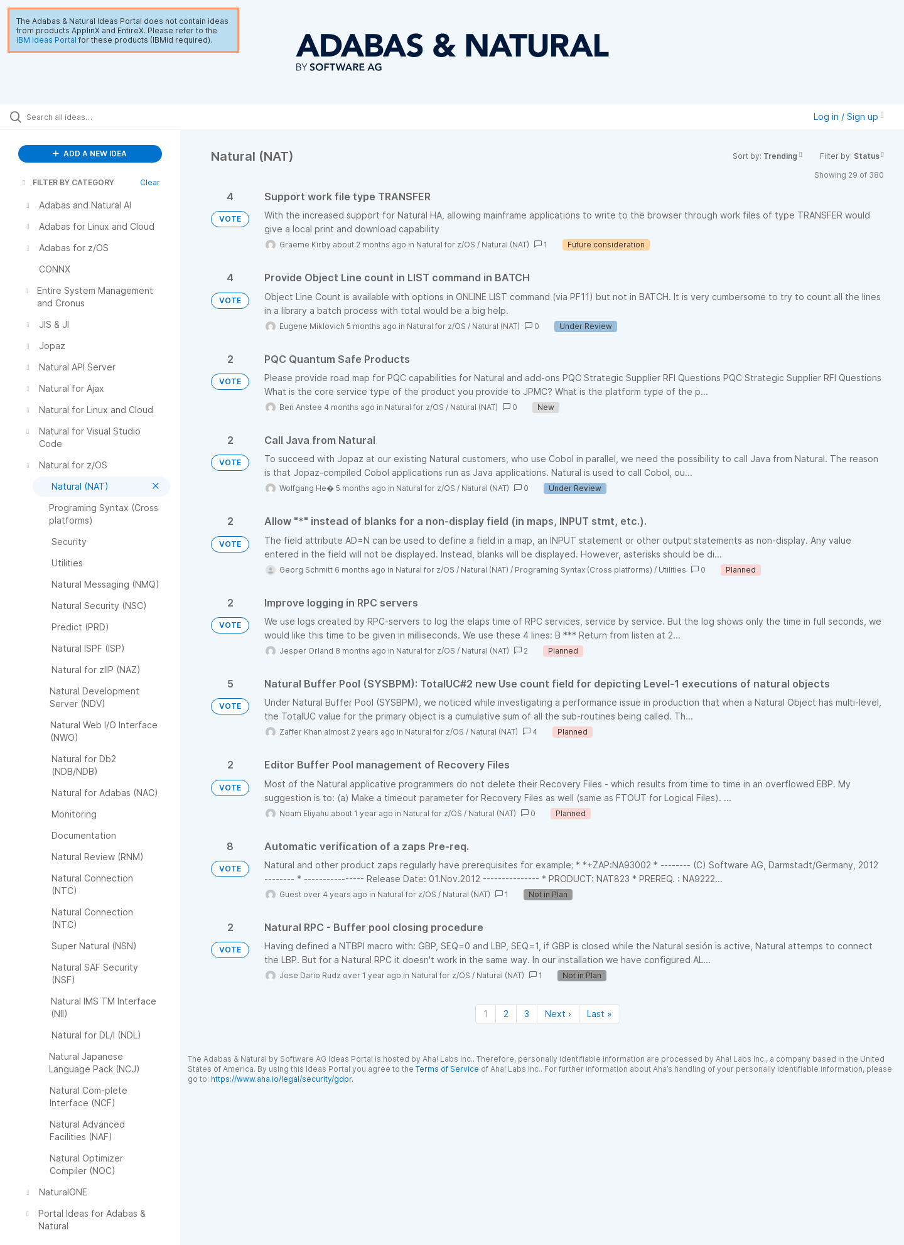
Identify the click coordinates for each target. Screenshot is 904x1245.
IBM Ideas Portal (46, 40)
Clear (150, 182)
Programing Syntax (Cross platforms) (583, 569)
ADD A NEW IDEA (90, 153)
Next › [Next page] (558, 1013)
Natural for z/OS (445, 244)
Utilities (672, 569)
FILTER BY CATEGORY (67, 182)
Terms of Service (447, 1069)
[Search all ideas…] (106, 116)
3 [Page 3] (526, 1013)
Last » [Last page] (599, 1013)
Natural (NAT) (505, 244)
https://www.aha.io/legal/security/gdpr (281, 1079)
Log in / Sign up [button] (849, 116)
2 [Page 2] (505, 1013)
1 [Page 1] (485, 1013)
